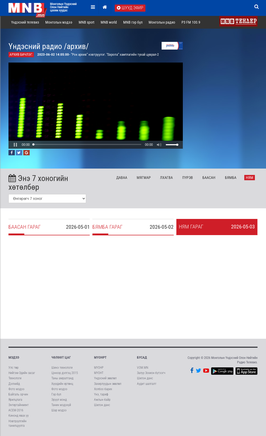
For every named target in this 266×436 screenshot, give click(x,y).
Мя (144, 177)
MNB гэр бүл (133, 22)
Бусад (142, 357)
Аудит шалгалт (146, 384)
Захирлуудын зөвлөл (107, 384)
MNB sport (86, 22)
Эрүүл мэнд (59, 400)
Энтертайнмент (18, 405)
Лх (166, 177)
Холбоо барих (103, 389)
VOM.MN (142, 367)
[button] (15, 145)
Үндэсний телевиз (25, 22)
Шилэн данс (102, 405)
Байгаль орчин (18, 394)
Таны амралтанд (62, 378)
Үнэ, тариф (101, 394)
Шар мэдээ (58, 410)
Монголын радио (162, 22)
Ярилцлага (15, 400)
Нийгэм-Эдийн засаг (21, 373)
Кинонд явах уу (18, 415)
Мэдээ (13, 357)
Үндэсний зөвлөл (105, 378)
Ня (249, 177)
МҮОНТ (98, 373)
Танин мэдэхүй (61, 405)
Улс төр (13, 367)
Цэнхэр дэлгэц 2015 (64, 373)
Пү (187, 177)
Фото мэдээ (16, 389)
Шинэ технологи (62, 367)
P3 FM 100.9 (190, 22)
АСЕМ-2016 (15, 410)
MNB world (109, 22)
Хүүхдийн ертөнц (62, 384)
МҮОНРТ (100, 357)
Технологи (14, 378)
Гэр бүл (56, 394)
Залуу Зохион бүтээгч (151, 373)
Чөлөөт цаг (61, 357)
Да (121, 177)
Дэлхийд (14, 384)
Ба (208, 177)
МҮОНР (98, 367)
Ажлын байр (102, 400)
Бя (230, 177)
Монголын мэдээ (58, 22)
